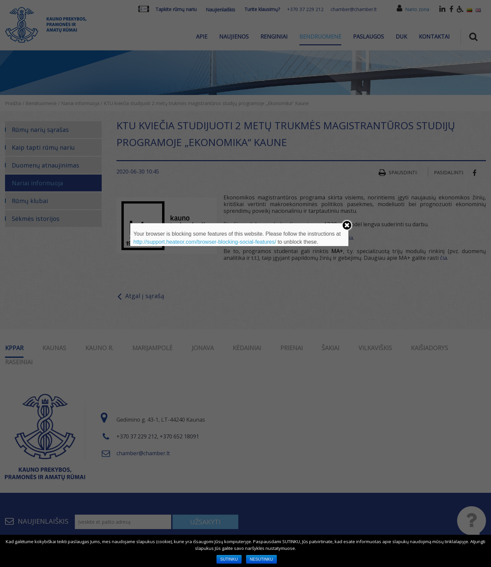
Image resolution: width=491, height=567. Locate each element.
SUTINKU (229, 559)
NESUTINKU (261, 559)
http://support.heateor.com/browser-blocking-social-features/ (205, 242)
